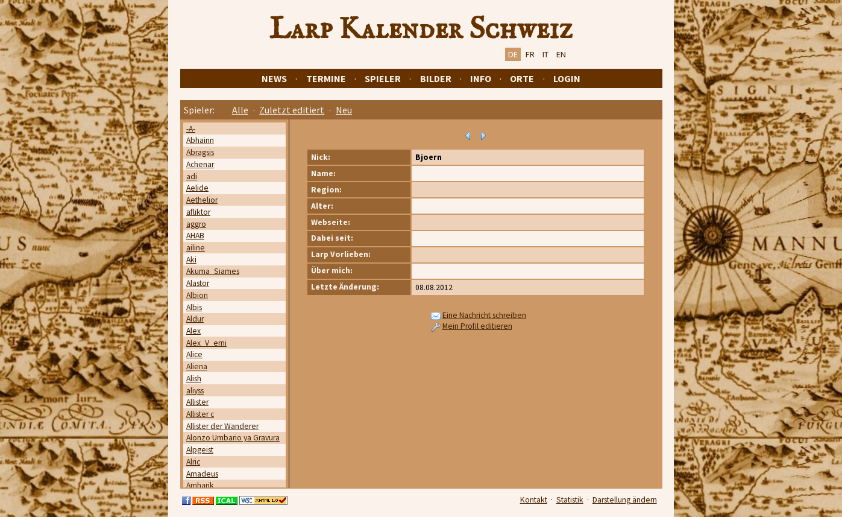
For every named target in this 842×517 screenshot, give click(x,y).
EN (561, 54)
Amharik (200, 485)
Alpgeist (199, 450)
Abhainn (200, 140)
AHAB (195, 235)
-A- (190, 129)
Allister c (200, 414)
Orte (522, 78)
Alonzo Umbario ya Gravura (233, 438)
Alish (193, 378)
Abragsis (200, 152)
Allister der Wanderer (222, 426)
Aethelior (202, 200)
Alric (193, 462)
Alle (240, 110)
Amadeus (202, 474)
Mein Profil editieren (477, 326)
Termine (326, 78)
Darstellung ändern (624, 500)
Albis (194, 307)
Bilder (435, 78)
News (274, 78)
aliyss (195, 390)
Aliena (196, 366)
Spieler (383, 78)
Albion (197, 295)
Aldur (195, 319)
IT (545, 54)
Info (480, 78)
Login (566, 78)
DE (513, 54)
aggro (196, 224)
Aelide (197, 188)
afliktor (198, 212)
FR (530, 54)
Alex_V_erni (206, 343)
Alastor (197, 283)
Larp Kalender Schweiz (421, 29)
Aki (191, 260)
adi (191, 176)
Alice (194, 354)
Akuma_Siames (212, 271)
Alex (193, 331)
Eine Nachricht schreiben (484, 315)
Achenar (200, 164)
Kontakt (533, 500)
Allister (197, 402)
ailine (195, 248)
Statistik (569, 500)
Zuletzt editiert (291, 110)
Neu (344, 110)
